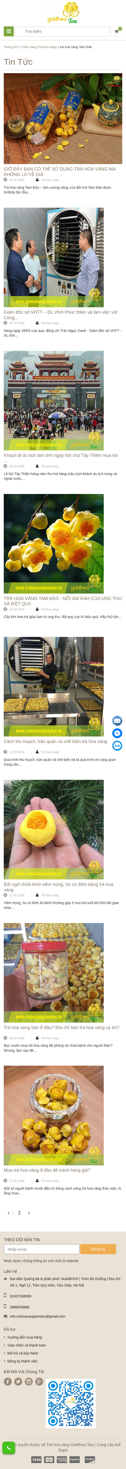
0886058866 (20, 1307)
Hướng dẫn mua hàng (25, 1337)
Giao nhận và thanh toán (27, 1345)
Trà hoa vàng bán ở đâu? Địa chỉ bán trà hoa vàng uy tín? (62, 1027)
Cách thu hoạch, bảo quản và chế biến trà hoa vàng (55, 741)
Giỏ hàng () (117, 30)
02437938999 (21, 1296)
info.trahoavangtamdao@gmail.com (37, 1316)
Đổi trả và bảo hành (23, 1353)
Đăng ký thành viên (23, 1361)
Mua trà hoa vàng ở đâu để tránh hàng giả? (47, 1170)
